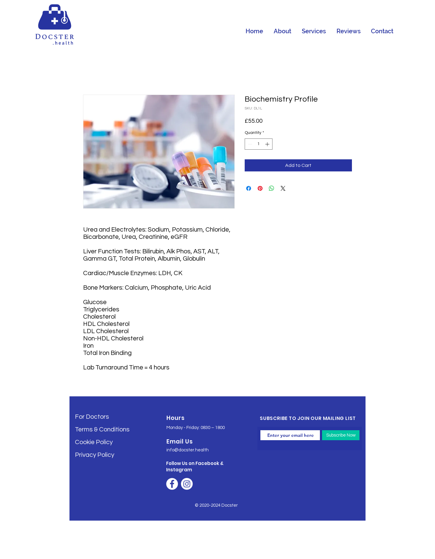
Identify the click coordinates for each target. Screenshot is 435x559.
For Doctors (92, 417)
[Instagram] (187, 484)
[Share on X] (283, 188)
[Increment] (268, 144)
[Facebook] (172, 484)
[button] (313, 31)
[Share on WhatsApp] (271, 188)
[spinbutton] (258, 144)
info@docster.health (187, 450)
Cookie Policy (94, 442)
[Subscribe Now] (340, 435)
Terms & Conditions (102, 429)
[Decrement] (249, 144)
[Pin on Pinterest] (260, 188)
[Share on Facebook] (248, 188)
